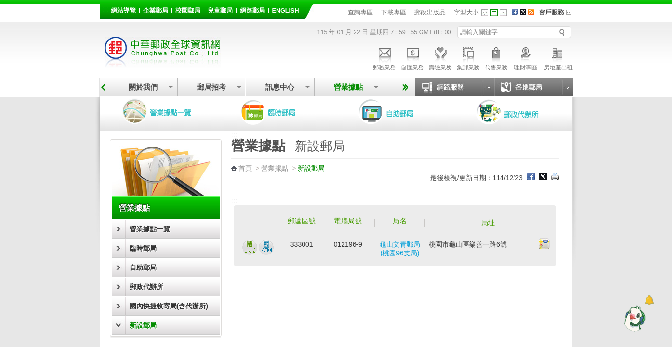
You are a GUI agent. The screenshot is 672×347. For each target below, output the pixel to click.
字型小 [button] (484, 12)
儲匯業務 (412, 57)
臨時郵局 (281, 111)
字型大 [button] (503, 12)
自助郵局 (400, 111)
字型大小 (466, 12)
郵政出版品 (430, 12)
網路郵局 (252, 10)
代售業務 (496, 57)
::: (105, 9)
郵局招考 (211, 87)
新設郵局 (143, 325)
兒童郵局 (220, 10)
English (285, 10)
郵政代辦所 (518, 111)
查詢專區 (360, 12)
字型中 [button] (494, 12)
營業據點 (348, 87)
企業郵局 (155, 10)
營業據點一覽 (163, 111)
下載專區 (393, 12)
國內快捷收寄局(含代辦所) (169, 306)
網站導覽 (123, 10)
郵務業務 (384, 57)
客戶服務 (558, 15)
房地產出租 (558, 57)
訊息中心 (279, 87)
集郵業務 (468, 57)
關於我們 (143, 87)
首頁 (245, 168)
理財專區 (526, 57)
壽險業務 (440, 57)
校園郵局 (187, 10)
